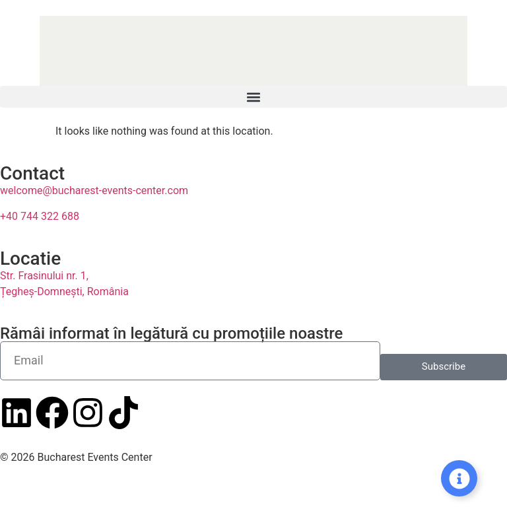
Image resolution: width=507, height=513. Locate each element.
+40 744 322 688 (39, 216)
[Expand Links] (459, 478)
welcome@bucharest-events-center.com (94, 190)
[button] (253, 97)
